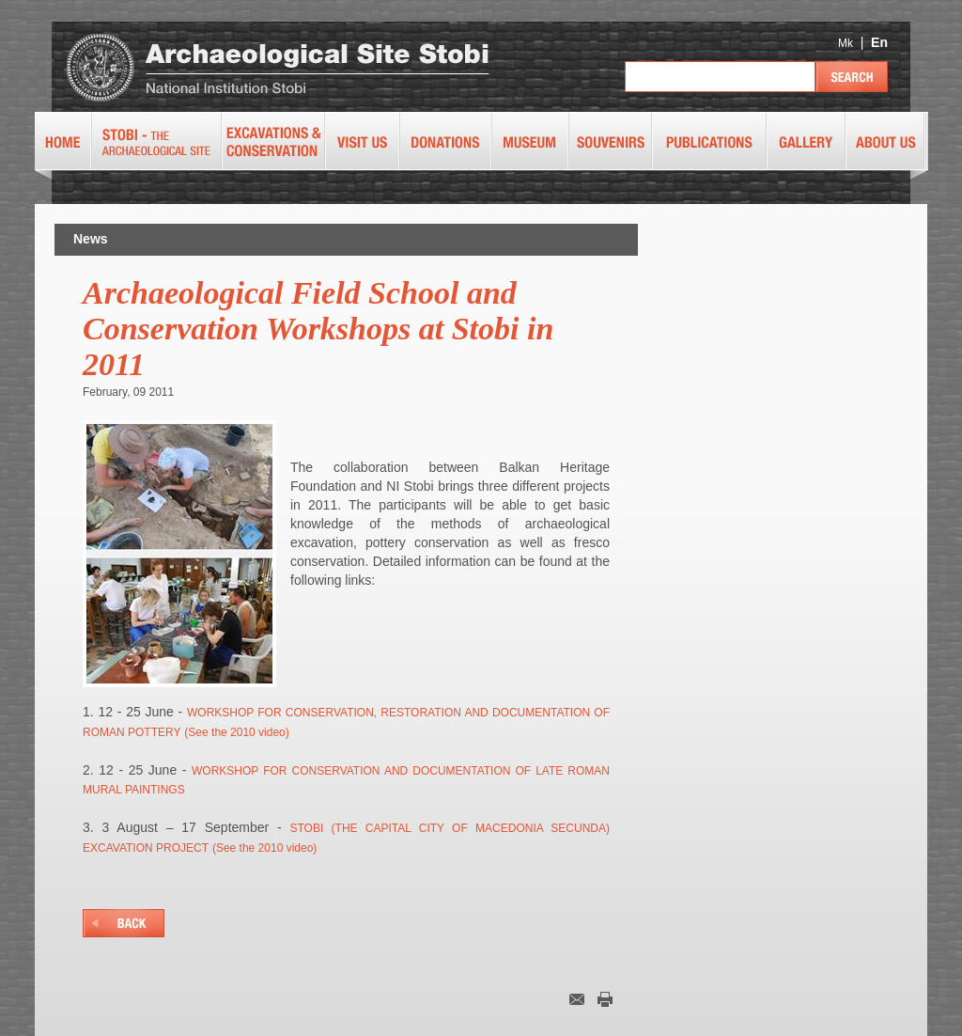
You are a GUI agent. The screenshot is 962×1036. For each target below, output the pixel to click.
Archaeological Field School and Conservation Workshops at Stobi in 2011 (318, 328)
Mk (845, 43)
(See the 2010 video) (236, 732)
